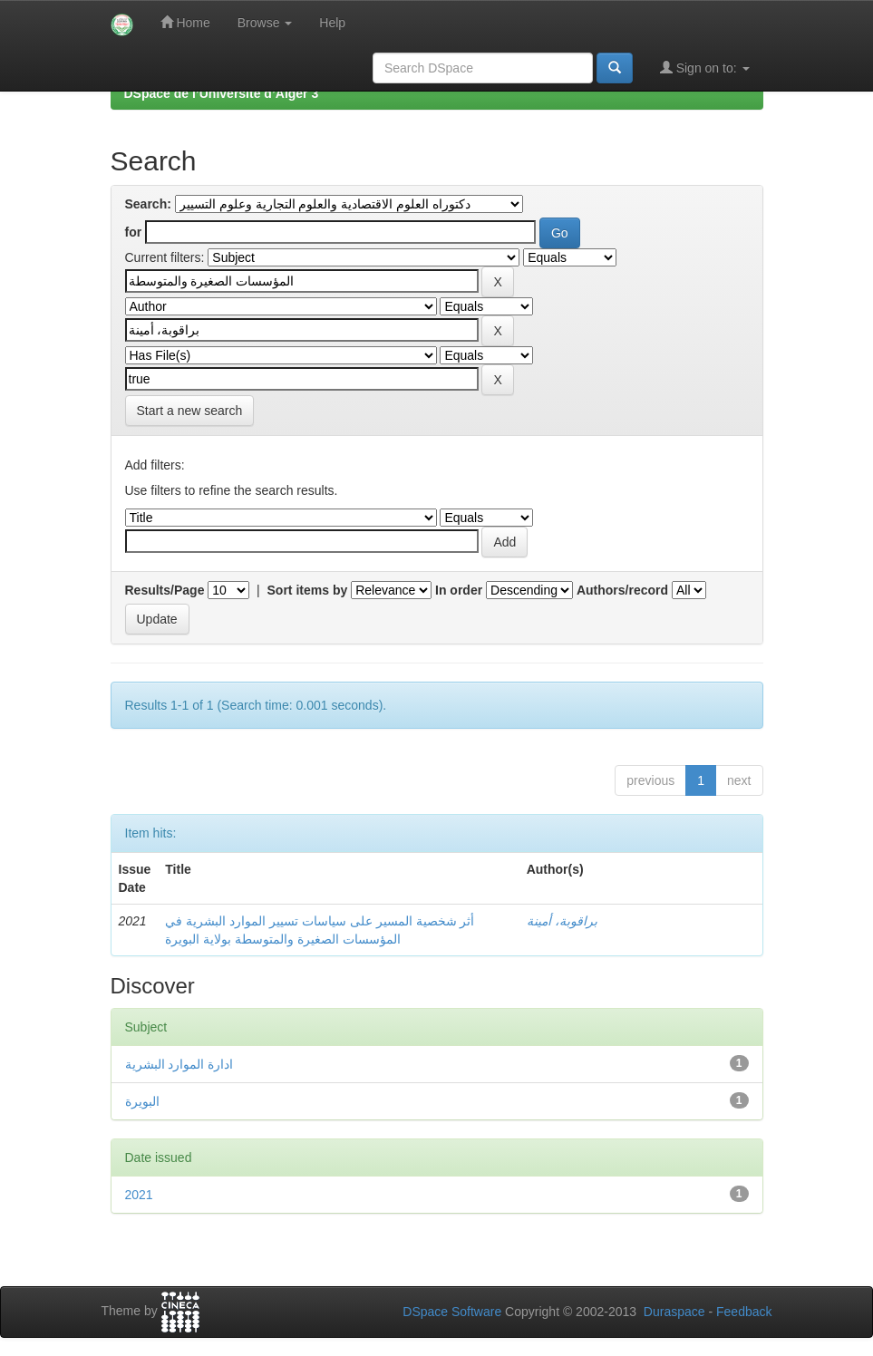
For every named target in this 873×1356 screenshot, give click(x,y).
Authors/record (622, 590)
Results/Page (165, 590)
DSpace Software (452, 1311)
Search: (148, 204)
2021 (139, 1194)
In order (458, 590)
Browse (265, 22)
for (133, 232)
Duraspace (674, 1311)
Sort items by (307, 590)
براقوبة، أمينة (562, 921)
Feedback (743, 1311)
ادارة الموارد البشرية (179, 1064)
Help (332, 22)
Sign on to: (705, 67)
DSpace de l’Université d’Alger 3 (221, 93)
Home (185, 22)
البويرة (142, 1101)
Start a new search (190, 410)
